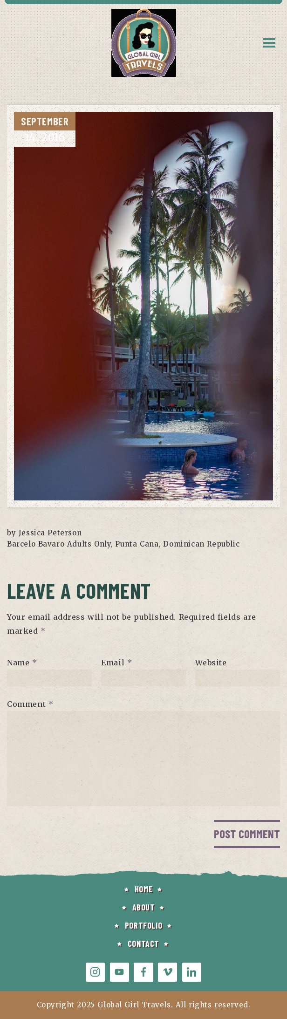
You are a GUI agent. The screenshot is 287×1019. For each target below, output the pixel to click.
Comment (30, 704)
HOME (143, 889)
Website (210, 662)
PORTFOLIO (143, 925)
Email (116, 662)
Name (22, 662)
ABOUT (143, 907)
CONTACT (143, 943)
